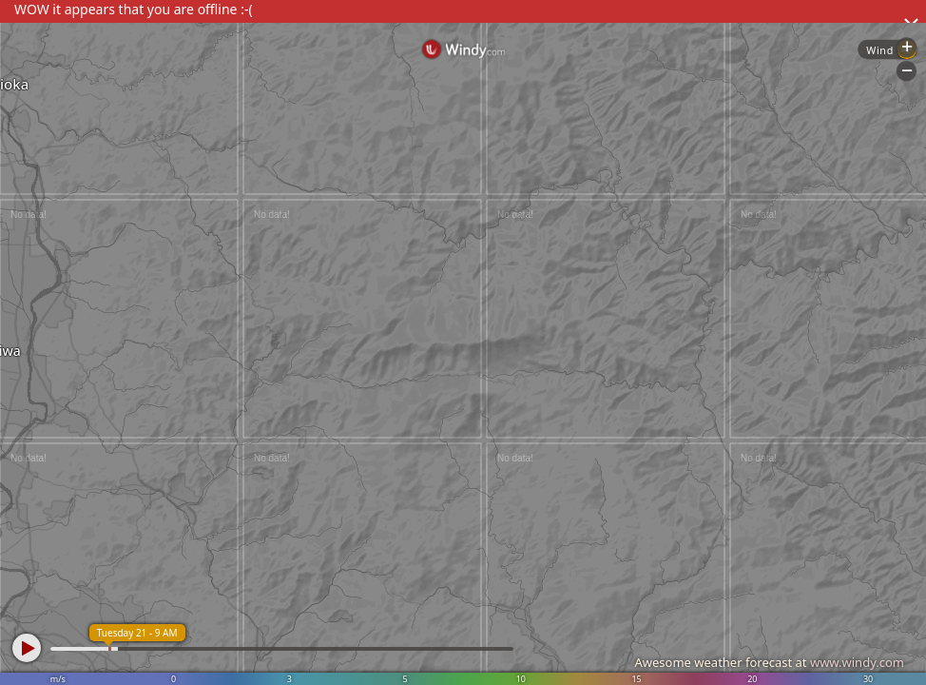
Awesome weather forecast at (769, 662)
